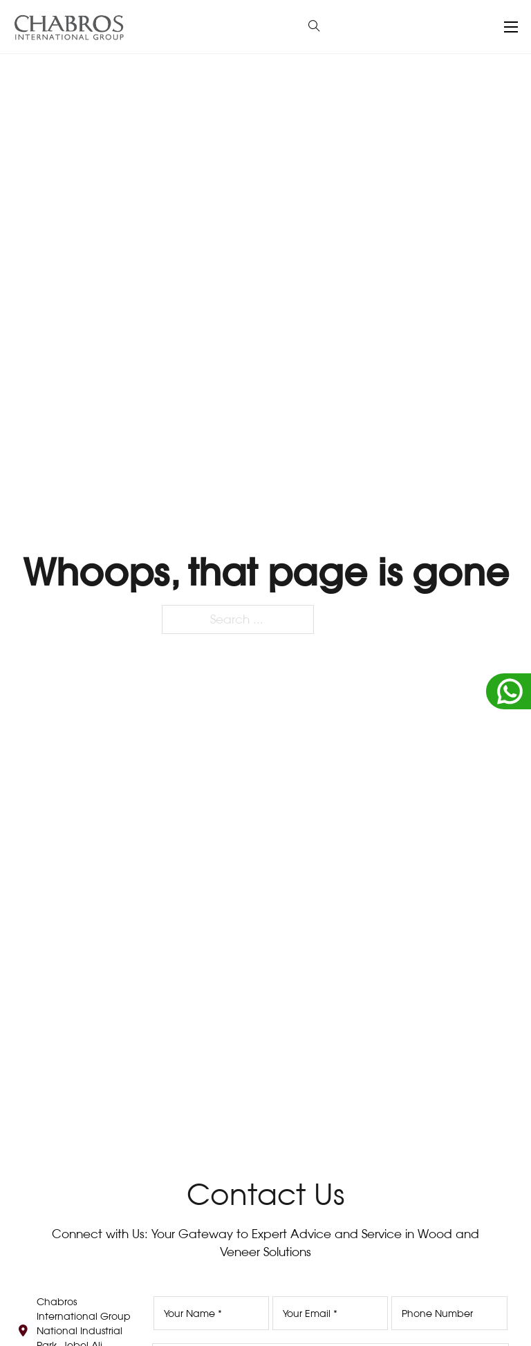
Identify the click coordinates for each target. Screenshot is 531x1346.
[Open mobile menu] (511, 26)
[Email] (330, 1313)
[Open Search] (314, 26)
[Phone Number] (449, 1313)
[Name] (211, 1313)
